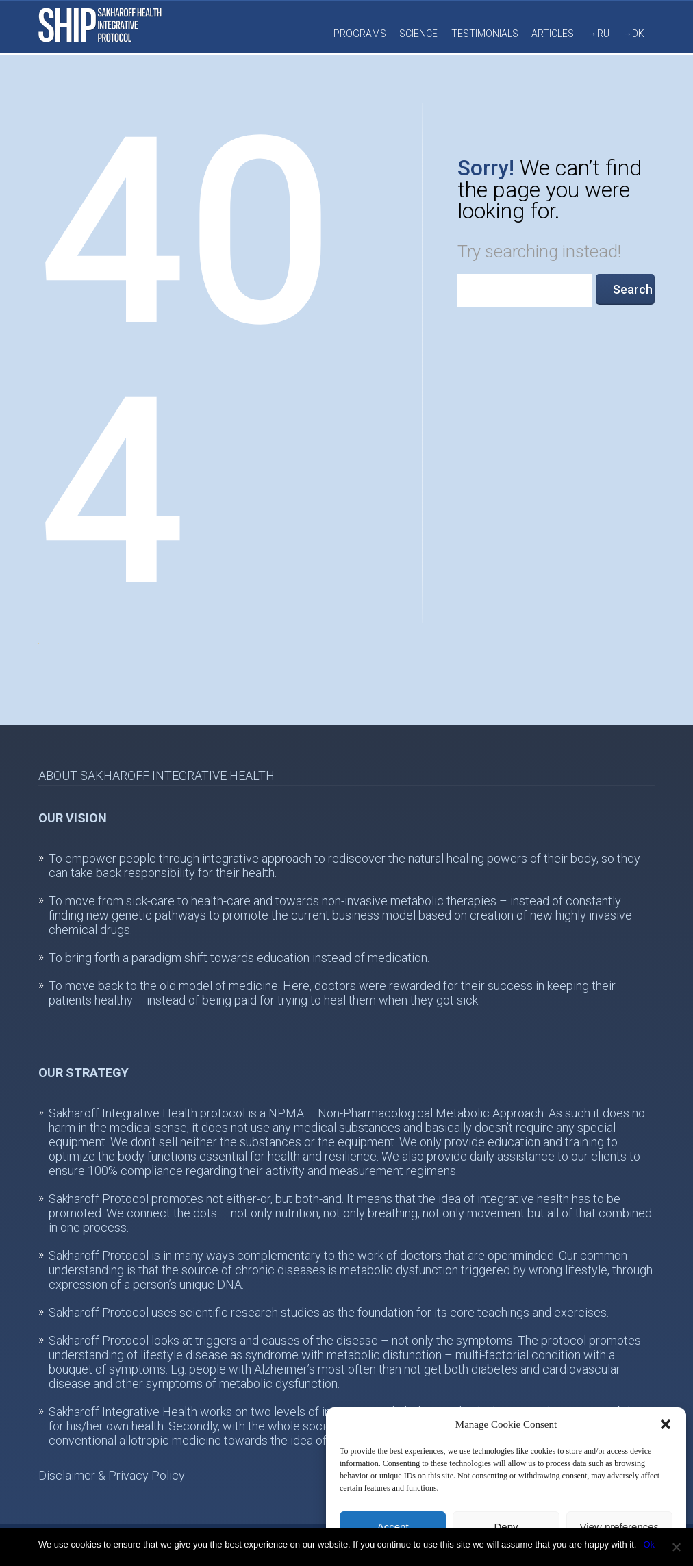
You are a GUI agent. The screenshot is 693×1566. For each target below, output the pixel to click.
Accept (393, 1526)
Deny (506, 1526)
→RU (598, 33)
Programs (359, 33)
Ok (649, 1544)
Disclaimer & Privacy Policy (111, 1475)
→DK (633, 33)
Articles (552, 33)
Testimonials (484, 33)
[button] (665, 1424)
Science (418, 33)
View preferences (619, 1526)
